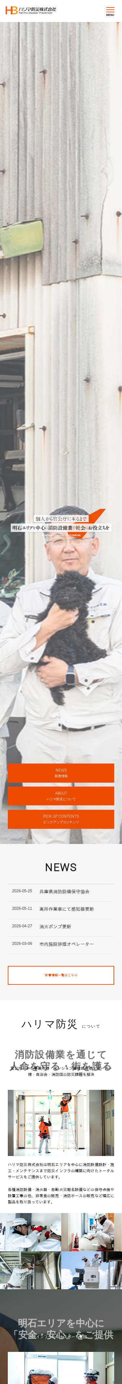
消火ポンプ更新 (55, 926)
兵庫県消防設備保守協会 (64, 891)
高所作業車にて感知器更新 (66, 909)
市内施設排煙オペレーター (66, 944)
